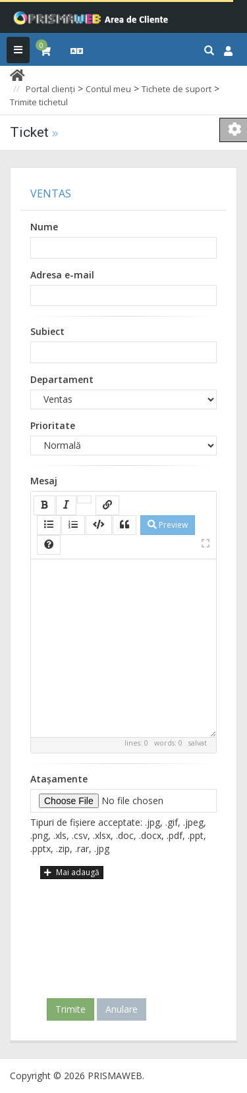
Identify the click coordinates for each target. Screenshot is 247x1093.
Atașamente (59, 779)
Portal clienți (50, 89)
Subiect (47, 331)
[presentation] (126, 933)
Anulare (121, 1009)
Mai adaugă (71, 872)
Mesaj (43, 480)
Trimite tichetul (39, 102)
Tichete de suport (176, 89)
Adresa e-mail (62, 274)
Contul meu (108, 89)
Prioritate (52, 425)
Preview (168, 524)
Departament (62, 379)
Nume (44, 226)
